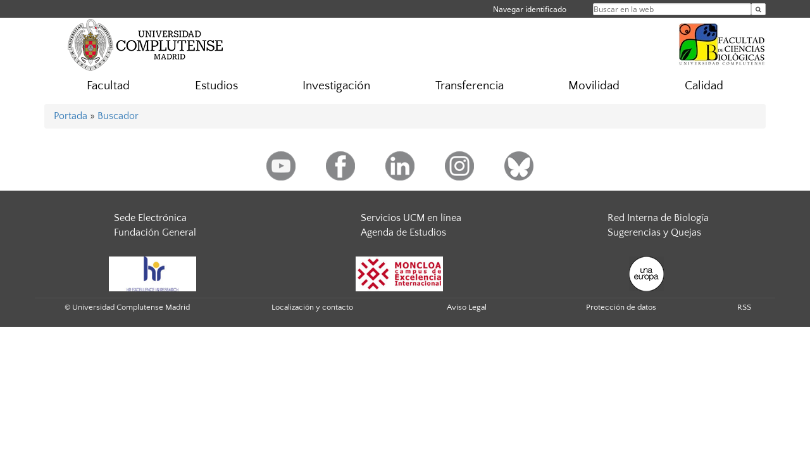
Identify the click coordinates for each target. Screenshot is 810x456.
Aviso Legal (467, 307)
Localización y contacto (312, 307)
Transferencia (469, 85)
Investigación (336, 85)
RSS (744, 307)
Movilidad (594, 85)
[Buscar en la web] (758, 9)
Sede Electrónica (150, 218)
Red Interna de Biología (658, 218)
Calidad (704, 85)
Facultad (108, 85)
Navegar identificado (529, 9)
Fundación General (155, 232)
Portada (70, 116)
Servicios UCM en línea (411, 218)
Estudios (216, 85)
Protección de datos (621, 307)
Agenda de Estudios (403, 232)
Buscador (118, 116)
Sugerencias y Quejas (654, 232)
